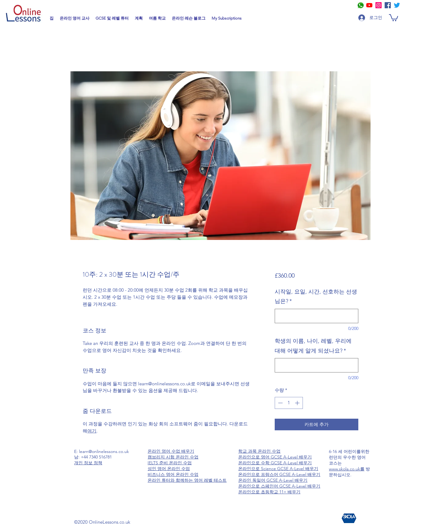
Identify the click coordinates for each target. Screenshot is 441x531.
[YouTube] (369, 5)
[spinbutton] (289, 403)
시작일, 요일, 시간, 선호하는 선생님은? (316, 296)
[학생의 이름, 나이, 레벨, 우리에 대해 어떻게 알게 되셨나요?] (316, 365)
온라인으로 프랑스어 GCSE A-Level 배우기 (279, 474)
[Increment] (298, 403)
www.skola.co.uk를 (346, 469)
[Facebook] (388, 5)
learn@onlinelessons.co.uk (104, 451)
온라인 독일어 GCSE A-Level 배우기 (272, 480)
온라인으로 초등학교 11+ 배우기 (269, 492)
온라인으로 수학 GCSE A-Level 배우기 (275, 463)
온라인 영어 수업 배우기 (171, 451)
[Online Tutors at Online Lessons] (378, 5)
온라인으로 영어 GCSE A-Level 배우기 (275, 457)
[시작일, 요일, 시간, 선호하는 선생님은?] (316, 316)
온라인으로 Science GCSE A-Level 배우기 (278, 468)
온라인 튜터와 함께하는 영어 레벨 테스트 (187, 480)
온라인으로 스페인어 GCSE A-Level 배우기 (279, 486)
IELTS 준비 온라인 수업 (170, 463)
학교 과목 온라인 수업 (259, 451)
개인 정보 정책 (88, 463)
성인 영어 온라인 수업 (169, 468)
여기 (91, 431)
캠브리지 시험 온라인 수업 (173, 457)
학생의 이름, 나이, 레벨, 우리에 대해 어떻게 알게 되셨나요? (313, 346)
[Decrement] (280, 403)
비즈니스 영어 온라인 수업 (173, 474)
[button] (393, 17)
